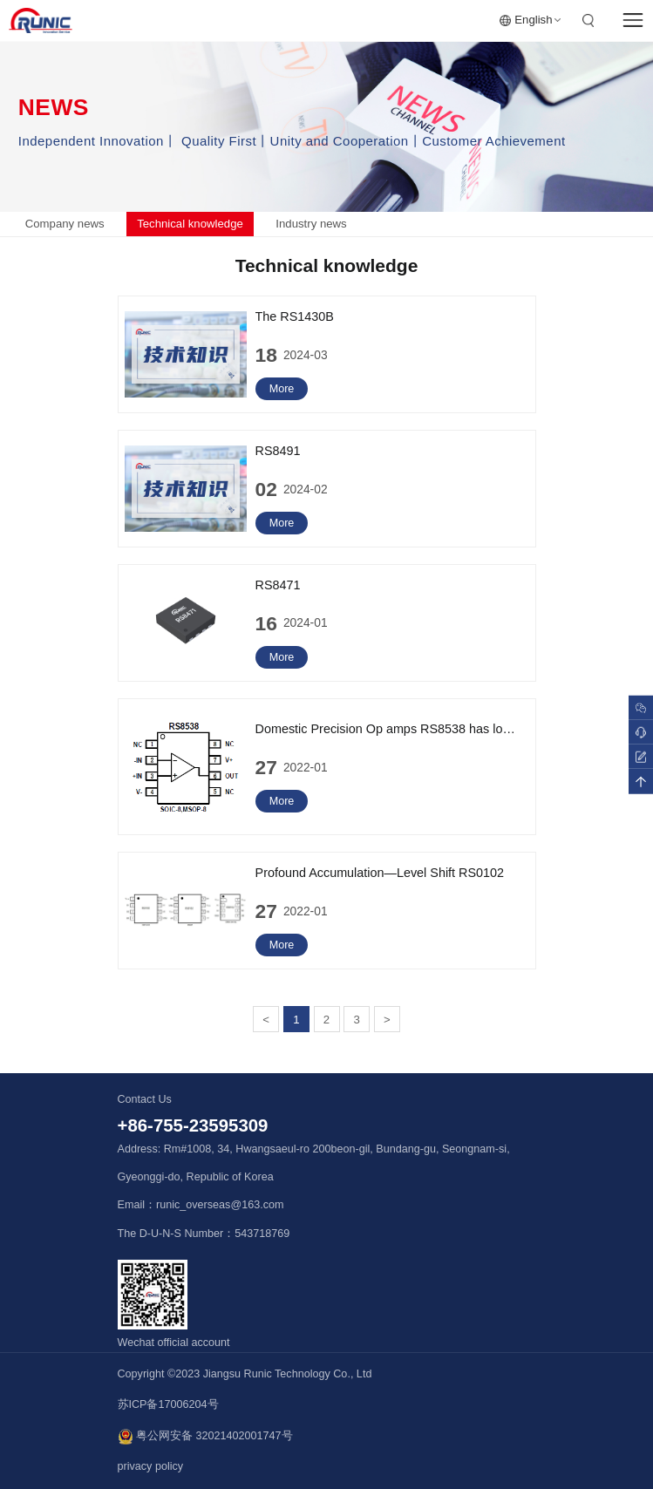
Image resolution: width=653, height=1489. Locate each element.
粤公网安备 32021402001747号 (205, 1437)
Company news (65, 223)
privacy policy (151, 1466)
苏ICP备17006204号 (168, 1404)
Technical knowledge (190, 223)
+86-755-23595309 (193, 1125)
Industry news (310, 223)
